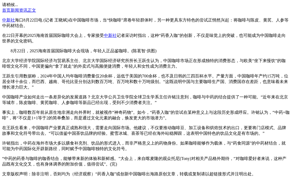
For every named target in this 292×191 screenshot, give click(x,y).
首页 (6, 10)
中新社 (8, 20)
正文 (32, 10)
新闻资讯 (19, 10)
